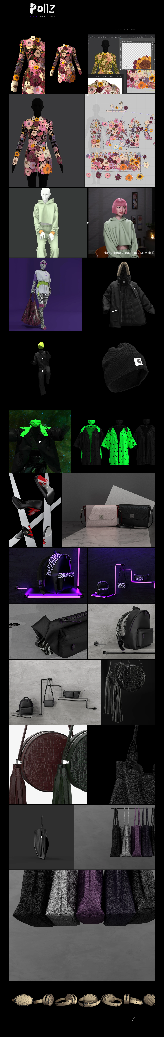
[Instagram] (133, 1017)
